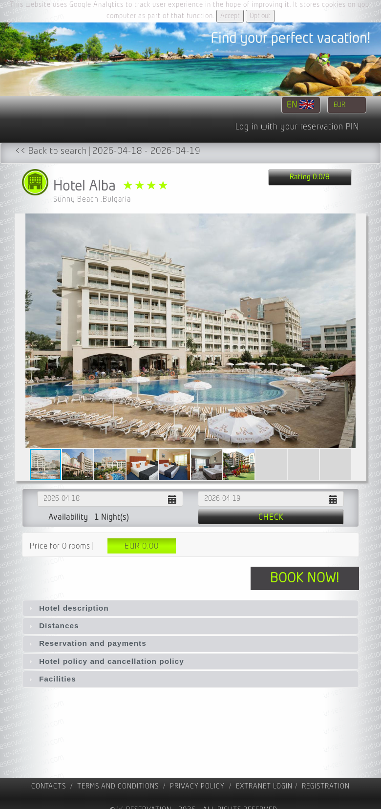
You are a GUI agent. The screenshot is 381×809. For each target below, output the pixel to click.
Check (271, 517)
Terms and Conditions (118, 786)
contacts (48, 786)
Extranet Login (264, 786)
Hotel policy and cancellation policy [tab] (105, 661)
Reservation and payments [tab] (86, 643)
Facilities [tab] (51, 679)
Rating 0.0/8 (310, 177)
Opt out (260, 16)
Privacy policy (197, 786)
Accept (230, 16)
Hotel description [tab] (67, 608)
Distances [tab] (52, 625)
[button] (357, 331)
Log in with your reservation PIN (297, 127)
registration (326, 786)
